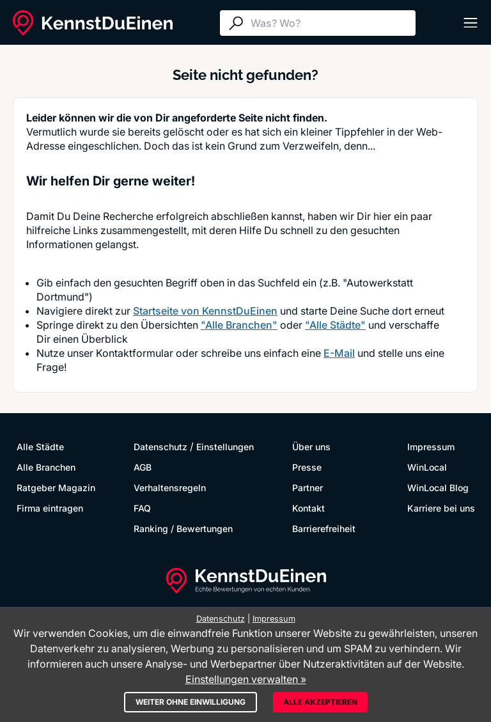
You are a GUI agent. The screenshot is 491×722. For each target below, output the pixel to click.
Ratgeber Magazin (56, 487)
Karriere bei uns (441, 508)
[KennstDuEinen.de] (93, 23)
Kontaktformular (134, 353)
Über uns (311, 446)
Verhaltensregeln (170, 487)
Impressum (431, 446)
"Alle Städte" (335, 324)
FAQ (142, 508)
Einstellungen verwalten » (245, 679)
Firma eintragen (50, 508)
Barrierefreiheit (323, 528)
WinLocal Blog (438, 487)
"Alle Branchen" (239, 324)
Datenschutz (160, 446)
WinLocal (427, 467)
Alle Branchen (46, 467)
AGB (143, 467)
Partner (307, 487)
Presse (307, 467)
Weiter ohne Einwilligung (191, 702)
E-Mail (339, 353)
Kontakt (308, 508)
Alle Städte (40, 446)
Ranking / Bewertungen (183, 528)
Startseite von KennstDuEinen (205, 310)
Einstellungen (225, 446)
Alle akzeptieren (320, 702)
